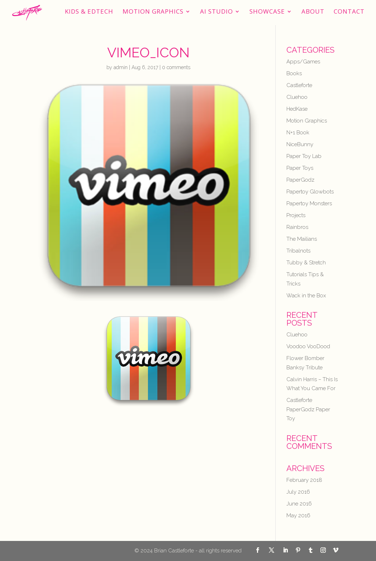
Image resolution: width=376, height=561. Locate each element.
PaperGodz (300, 180)
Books (294, 73)
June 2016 (299, 503)
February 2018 (304, 480)
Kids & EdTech (89, 12)
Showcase (267, 12)
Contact (349, 12)
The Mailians (301, 239)
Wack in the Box (306, 295)
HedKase (297, 109)
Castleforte (299, 85)
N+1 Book (297, 132)
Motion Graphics (153, 12)
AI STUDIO (216, 12)
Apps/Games (303, 61)
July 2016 (298, 492)
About (312, 12)
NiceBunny (299, 144)
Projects (295, 215)
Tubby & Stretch (306, 262)
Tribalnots (298, 251)
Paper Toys (299, 168)
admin (121, 67)
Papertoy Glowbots (310, 191)
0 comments (176, 67)
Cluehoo (297, 97)
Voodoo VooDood (308, 346)
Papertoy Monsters (309, 203)
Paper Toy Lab (304, 156)
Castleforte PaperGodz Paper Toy (308, 409)
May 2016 (298, 515)
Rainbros (297, 227)
